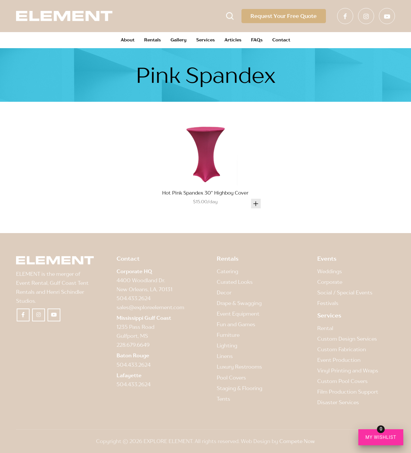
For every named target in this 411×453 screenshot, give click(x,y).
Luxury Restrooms (239, 366)
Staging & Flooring (239, 388)
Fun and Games (236, 324)
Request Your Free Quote (282, 16)
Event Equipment (238, 313)
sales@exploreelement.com (150, 307)
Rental (325, 328)
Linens (225, 356)
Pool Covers (231, 377)
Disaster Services (338, 402)
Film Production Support (347, 391)
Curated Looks (235, 282)
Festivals (327, 303)
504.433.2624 (134, 298)
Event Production (339, 360)
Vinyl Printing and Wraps (347, 370)
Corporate (329, 282)
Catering (227, 271)
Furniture (228, 335)
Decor (224, 292)
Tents (223, 399)
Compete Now (297, 441)
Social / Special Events (344, 292)
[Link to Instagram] (366, 16)
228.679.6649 (133, 345)
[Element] (64, 16)
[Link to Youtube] (387, 16)
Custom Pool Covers (342, 381)
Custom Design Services (347, 338)
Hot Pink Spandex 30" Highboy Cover (205, 193)
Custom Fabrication (341, 349)
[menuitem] (128, 40)
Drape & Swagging (239, 303)
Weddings (329, 271)
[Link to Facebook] (345, 16)
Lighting (227, 345)
